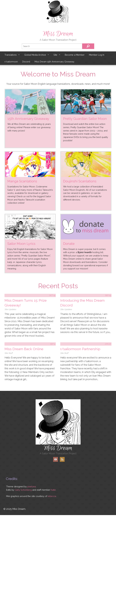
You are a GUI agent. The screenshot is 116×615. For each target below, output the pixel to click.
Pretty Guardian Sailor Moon (85, 119)
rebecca (52, 496)
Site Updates (10, 309)
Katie (53, 490)
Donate (69, 244)
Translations (11, 55)
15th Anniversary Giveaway (28, 119)
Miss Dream (58, 33)
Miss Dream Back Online (24, 349)
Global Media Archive (35, 55)
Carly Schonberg (23, 490)
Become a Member (74, 55)
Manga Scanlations (22, 181)
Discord (26, 61)
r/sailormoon (11, 61)
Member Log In (96, 55)
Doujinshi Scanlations (79, 181)
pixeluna (31, 486)
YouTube (55, 459)
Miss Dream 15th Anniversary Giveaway (54, 61)
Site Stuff (9, 353)
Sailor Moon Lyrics (21, 244)
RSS (62, 459)
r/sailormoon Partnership (80, 349)
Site (55, 55)
